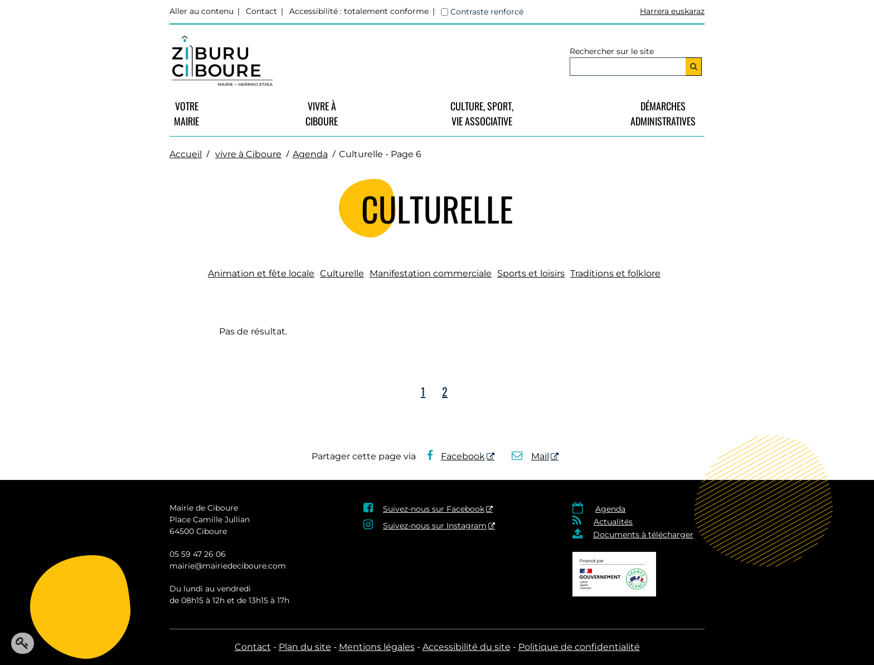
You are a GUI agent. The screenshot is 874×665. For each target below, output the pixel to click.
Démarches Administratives (663, 113)
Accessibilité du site (467, 647)
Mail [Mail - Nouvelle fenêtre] (530, 456)
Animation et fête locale (261, 273)
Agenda (310, 154)
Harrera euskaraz (672, 11)
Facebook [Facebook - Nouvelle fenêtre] (456, 456)
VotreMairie (186, 113)
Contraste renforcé (486, 12)
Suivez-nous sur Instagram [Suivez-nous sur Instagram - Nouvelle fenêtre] (435, 526)
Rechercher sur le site (612, 51)
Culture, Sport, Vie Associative (481, 113)
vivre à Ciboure (321, 113)
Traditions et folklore (615, 273)
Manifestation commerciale (431, 273)
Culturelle (342, 273)
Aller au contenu (201, 11)
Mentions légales (377, 647)
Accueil (185, 154)
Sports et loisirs (531, 273)
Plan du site (305, 647)
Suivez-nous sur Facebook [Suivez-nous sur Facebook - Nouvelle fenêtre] (433, 509)
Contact (261, 11)
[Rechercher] (694, 66)
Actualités (613, 522)
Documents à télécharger (643, 535)
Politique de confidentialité (579, 647)
